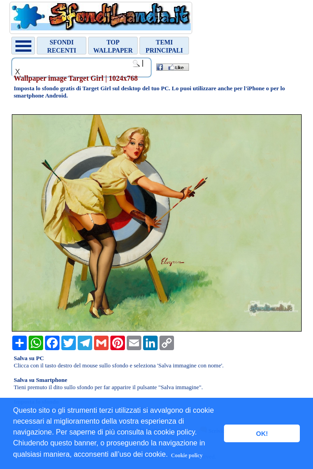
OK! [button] (262, 433)
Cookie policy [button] (187, 455)
